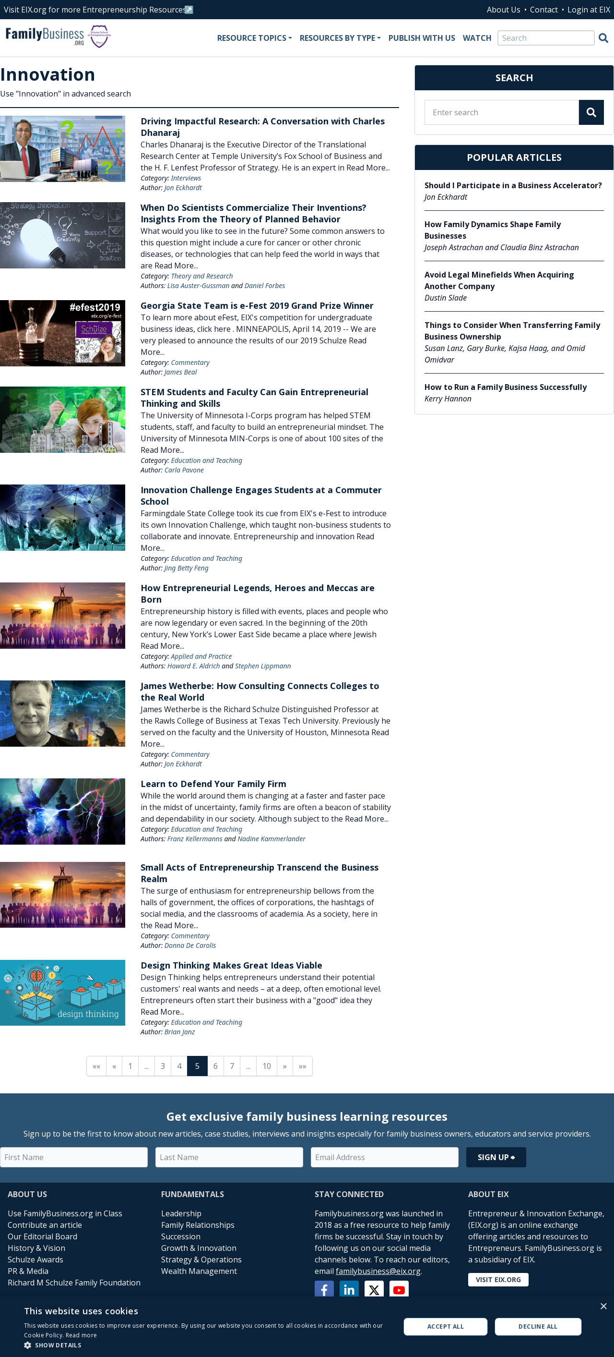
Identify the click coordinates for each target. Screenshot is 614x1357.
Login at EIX (588, 9)
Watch (477, 38)
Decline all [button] (538, 1326)
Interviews (186, 177)
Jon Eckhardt (183, 187)
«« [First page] (96, 1066)
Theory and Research (202, 275)
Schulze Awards (35, 1259)
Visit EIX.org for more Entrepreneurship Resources (95, 9)
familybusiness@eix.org (378, 1271)
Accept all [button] (445, 1326)
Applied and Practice (201, 656)
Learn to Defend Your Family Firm (213, 783)
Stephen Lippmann (263, 665)
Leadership (181, 1213)
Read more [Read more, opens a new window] (81, 1335)
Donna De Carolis (190, 945)
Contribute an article (45, 1225)
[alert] (307, 1326)
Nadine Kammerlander (271, 838)
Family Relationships (198, 1225)
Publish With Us (422, 38)
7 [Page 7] (232, 1066)
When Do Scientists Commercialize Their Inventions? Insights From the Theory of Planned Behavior (253, 213)
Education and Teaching (206, 460)
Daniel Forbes (265, 285)
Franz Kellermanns (195, 838)
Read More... (368, 167)
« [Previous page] (114, 1066)
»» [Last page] (303, 1066)
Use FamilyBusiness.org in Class (65, 1213)
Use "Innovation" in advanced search (65, 93)
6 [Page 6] (215, 1066)
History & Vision (36, 1248)
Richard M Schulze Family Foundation (74, 1282)
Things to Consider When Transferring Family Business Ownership (512, 331)
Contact (544, 9)
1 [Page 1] (130, 1066)
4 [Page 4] (179, 1066)
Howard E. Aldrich (193, 665)
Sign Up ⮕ (496, 1157)
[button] (206, 1345)
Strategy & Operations (201, 1259)
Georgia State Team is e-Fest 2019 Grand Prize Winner (257, 305)
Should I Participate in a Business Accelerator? (513, 185)
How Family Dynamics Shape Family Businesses (493, 230)
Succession (181, 1236)
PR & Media (28, 1271)
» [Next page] (285, 1066)
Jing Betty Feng (187, 567)
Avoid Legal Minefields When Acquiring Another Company (499, 280)
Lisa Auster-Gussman (198, 285)
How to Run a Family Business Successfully (506, 387)
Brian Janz (180, 1031)
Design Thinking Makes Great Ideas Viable (231, 965)
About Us (503, 9)
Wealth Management (199, 1271)
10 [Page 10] (266, 1066)
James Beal (181, 371)
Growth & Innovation (198, 1248)
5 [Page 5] (197, 1066)
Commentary (190, 362)
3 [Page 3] (163, 1066)
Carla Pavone (184, 469)
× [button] (603, 1306)
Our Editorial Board (42, 1236)
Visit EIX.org (498, 1279)
